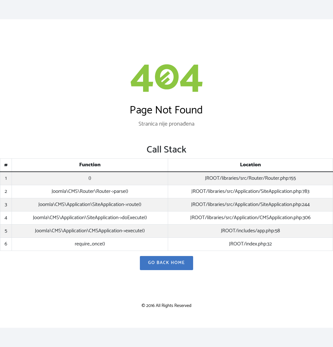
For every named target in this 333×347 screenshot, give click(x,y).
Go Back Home (166, 263)
